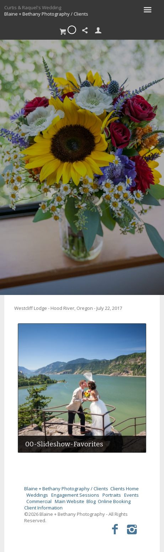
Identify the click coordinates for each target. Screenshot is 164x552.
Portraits (111, 495)
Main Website (69, 501)
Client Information (43, 507)
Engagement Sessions (75, 495)
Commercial (39, 501)
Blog (91, 501)
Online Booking (114, 501)
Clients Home (124, 488)
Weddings (37, 495)
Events (131, 495)
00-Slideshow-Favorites (64, 444)
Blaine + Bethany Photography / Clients (46, 14)
